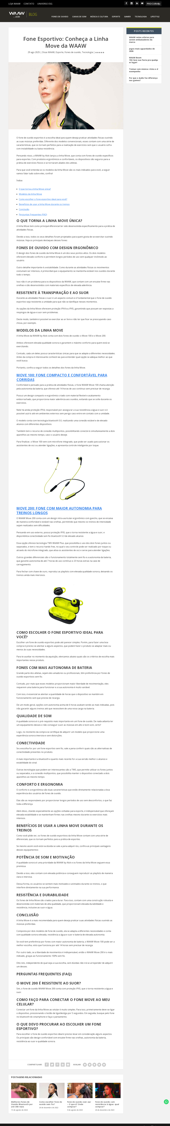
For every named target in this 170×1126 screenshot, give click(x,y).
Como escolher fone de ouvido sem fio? (50, 1099)
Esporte (116, 13)
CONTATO (29, 3)
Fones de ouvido (60, 13)
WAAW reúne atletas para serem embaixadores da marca (141, 35)
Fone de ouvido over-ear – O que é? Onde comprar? (79, 1100)
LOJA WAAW (14, 3)
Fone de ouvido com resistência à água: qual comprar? (107, 1100)
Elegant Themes (29, 1123)
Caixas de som (79, 13)
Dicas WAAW (48, 48)
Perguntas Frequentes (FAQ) (33, 210)
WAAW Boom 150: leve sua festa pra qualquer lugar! (143, 56)
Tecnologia (141, 13)
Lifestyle (155, 13)
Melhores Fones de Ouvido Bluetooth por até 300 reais (22, 1100)
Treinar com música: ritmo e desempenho (143, 66)
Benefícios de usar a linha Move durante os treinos (44, 200)
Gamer (127, 13)
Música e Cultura (99, 13)
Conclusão (24, 205)
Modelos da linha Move (30, 190)
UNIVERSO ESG (44, 3)
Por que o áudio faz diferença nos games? (143, 75)
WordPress (57, 1123)
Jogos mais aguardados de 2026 (142, 45)
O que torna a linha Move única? (35, 185)
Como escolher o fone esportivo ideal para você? (43, 195)
